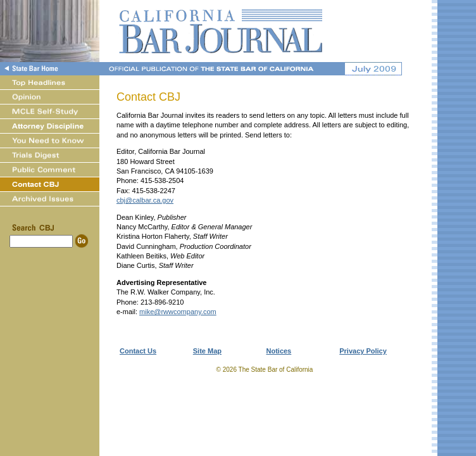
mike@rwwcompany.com (177, 311)
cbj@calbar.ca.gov (144, 200)
